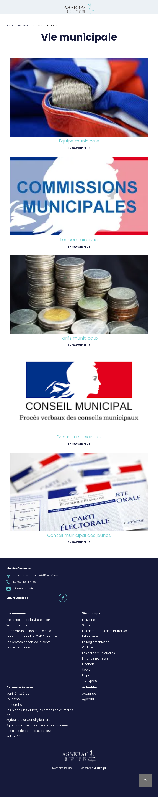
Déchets (88, 664)
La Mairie (88, 620)
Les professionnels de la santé (28, 642)
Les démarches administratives (105, 631)
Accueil (11, 26)
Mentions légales (62, 768)
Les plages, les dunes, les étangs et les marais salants (39, 712)
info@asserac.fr (23, 589)
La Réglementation (95, 642)
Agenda (88, 699)
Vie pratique (91, 614)
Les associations (18, 647)
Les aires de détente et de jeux (28, 731)
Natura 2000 (15, 736)
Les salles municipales (98, 653)
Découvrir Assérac (20, 687)
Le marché (14, 705)
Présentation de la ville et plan (28, 620)
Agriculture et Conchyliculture (28, 720)
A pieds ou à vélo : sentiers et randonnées (37, 725)
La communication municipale (28, 631)
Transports (90, 681)
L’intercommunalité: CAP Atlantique (31, 636)
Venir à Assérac (17, 694)
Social (86, 670)
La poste (88, 675)
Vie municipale (17, 625)
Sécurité (88, 625)
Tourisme (13, 699)
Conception (86, 768)
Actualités (90, 687)
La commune (27, 26)
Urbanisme (90, 636)
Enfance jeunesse (95, 658)
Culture (87, 647)
